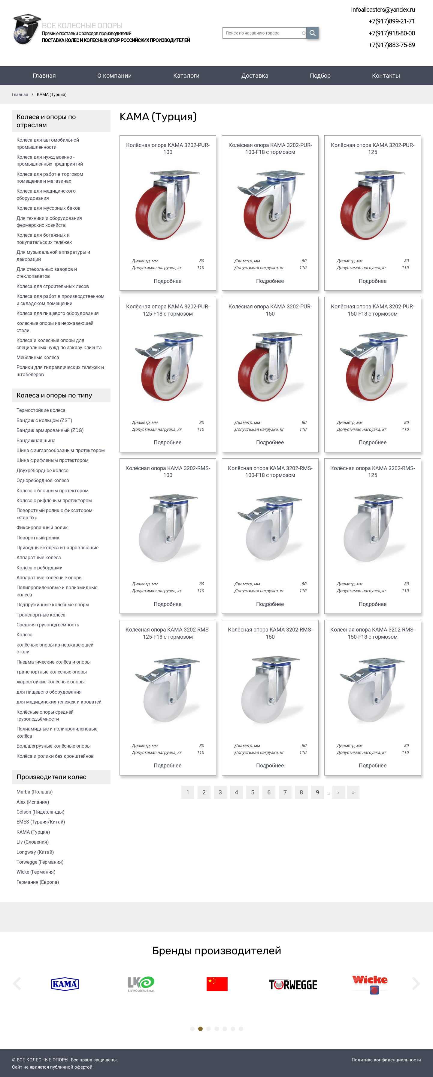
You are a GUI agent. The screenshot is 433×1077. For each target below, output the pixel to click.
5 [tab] (225, 1027)
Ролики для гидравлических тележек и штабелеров (60, 369)
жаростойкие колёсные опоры (51, 680)
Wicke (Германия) (36, 871)
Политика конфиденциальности (386, 1058)
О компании (114, 74)
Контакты (386, 74)
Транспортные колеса (41, 613)
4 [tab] (216, 1027)
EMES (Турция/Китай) (41, 821)
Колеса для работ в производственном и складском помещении (60, 298)
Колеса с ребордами (39, 566)
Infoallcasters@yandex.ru (379, 9)
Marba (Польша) (35, 791)
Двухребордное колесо (42, 469)
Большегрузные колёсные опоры (54, 745)
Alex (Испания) (33, 801)
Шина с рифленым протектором (53, 459)
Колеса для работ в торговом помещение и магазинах (50, 176)
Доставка (254, 74)
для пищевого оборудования (49, 691)
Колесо (24, 633)
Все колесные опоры (90, 24)
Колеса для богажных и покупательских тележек (44, 237)
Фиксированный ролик (42, 526)
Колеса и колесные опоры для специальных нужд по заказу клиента (59, 342)
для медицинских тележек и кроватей (59, 701)
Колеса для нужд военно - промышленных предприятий (50, 159)
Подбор (320, 74)
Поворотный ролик (38, 536)
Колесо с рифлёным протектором (54, 499)
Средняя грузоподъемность (48, 623)
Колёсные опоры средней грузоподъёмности (45, 714)
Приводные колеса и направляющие (57, 546)
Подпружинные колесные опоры (53, 603)
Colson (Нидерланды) (41, 811)
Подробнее (168, 280)
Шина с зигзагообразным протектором (61, 449)
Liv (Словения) (33, 841)
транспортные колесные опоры (52, 671)
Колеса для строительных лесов (53, 285)
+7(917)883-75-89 (390, 44)
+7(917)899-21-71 (390, 21)
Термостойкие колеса (41, 409)
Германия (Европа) (38, 881)
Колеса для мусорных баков (48, 207)
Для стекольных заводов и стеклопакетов (47, 271)
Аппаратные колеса (39, 556)
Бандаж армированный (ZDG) (50, 429)
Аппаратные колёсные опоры (50, 576)
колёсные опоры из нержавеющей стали (55, 647)
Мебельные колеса (38, 356)
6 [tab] (233, 1027)
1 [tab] (192, 1027)
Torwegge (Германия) (40, 861)
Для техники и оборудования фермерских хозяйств (49, 220)
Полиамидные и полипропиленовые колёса (57, 731)
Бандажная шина (36, 439)
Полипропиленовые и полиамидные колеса (57, 590)
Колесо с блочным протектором (53, 489)
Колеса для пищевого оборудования (58, 312)
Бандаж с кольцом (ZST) (44, 419)
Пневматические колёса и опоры (54, 661)
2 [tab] (200, 1027)
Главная (44, 74)
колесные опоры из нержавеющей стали (55, 325)
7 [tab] (241, 1027)
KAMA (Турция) (33, 831)
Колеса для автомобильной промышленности (48, 142)
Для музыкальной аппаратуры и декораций (53, 254)
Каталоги (186, 74)
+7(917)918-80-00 (390, 32)
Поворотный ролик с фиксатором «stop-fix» (54, 512)
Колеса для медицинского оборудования (46, 193)
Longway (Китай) (35, 851)
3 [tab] (208, 1027)
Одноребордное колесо (43, 479)
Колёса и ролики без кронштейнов (55, 755)
